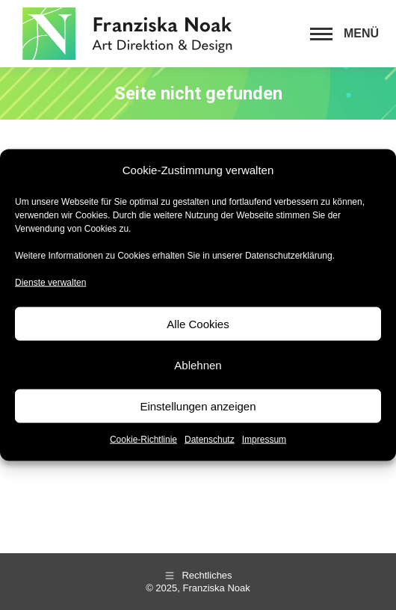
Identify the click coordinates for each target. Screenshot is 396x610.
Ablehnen (197, 364)
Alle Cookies (198, 323)
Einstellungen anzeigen (198, 405)
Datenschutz (210, 439)
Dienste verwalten (50, 282)
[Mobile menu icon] (344, 34)
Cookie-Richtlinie (143, 439)
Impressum (264, 439)
